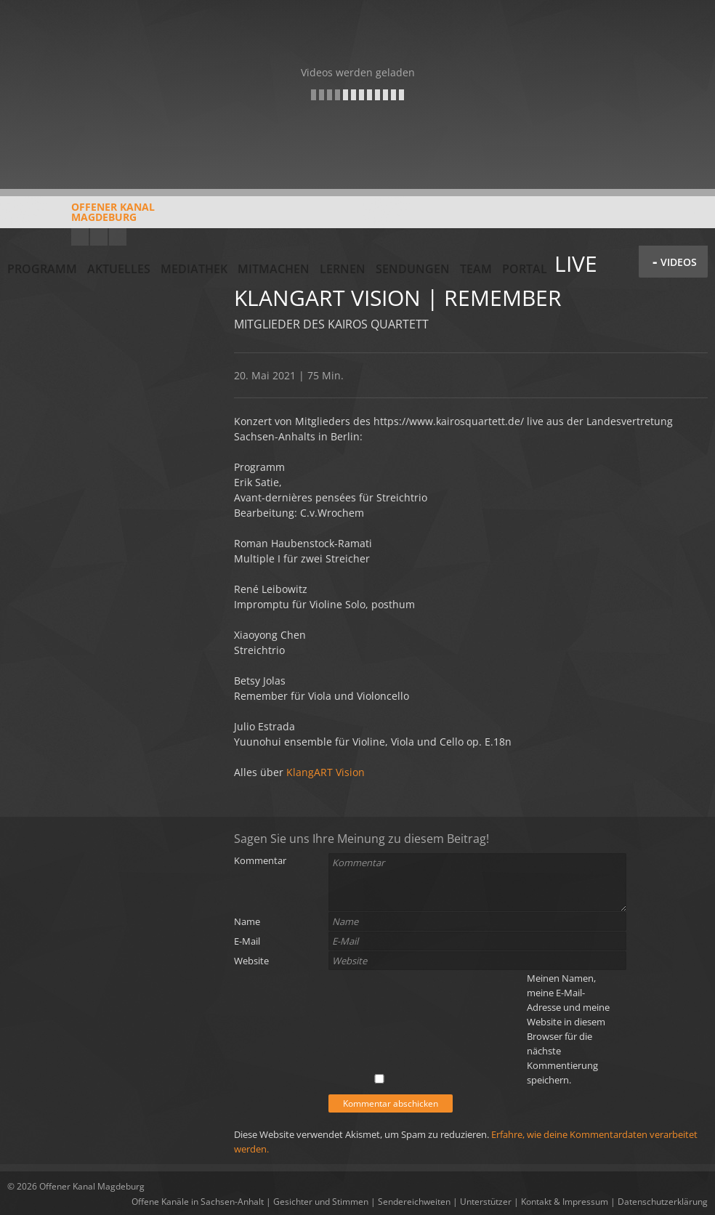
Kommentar (260, 860)
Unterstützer (486, 1201)
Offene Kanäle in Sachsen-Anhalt (198, 1201)
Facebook (99, 237)
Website (251, 960)
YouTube (80, 237)
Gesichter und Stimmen (320, 1201)
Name (247, 921)
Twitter (117, 237)
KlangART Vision (324, 772)
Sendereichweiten (414, 1201)
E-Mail (247, 941)
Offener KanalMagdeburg (81, 217)
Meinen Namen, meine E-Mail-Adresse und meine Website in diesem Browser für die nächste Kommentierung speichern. (568, 1029)
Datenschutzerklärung (663, 1201)
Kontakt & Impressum (564, 1201)
